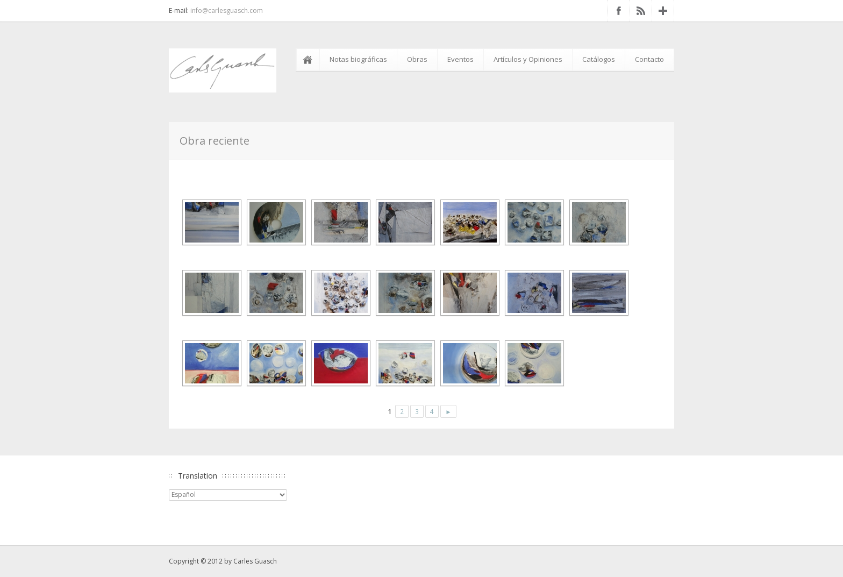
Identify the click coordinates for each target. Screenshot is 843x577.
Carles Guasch (255, 561)
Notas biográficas (358, 59)
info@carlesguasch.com (226, 10)
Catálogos (598, 59)
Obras (417, 59)
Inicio (309, 59)
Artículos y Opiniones (528, 59)
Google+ (663, 11)
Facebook (619, 11)
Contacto (649, 59)
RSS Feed (641, 11)
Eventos (460, 59)
